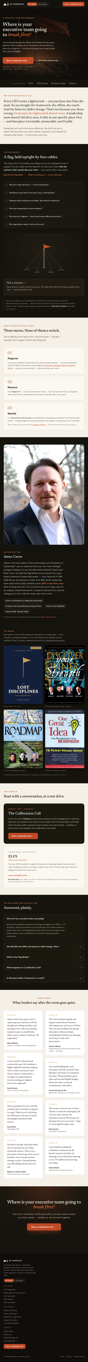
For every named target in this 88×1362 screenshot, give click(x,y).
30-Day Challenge (10, 1314)
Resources (8, 1334)
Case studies (8, 1299)
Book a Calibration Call (73, 4)
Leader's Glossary (10, 1320)
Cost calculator (9, 1296)
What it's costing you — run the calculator (46, 175)
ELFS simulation (9, 1302)
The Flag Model (9, 1289)
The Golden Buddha (11, 1323)
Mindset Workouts (10, 1310)
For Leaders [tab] (43, 4)
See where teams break (48, 60)
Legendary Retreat (39, 425)
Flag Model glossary (11, 1338)
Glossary (69, 1356)
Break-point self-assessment (14, 1293)
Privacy (62, 1356)
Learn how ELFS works (19, 875)
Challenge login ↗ (10, 1341)
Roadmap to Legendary (12, 1317)
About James (9, 1331)
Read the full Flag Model (15, 175)
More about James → (50, 617)
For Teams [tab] (32, 4)
